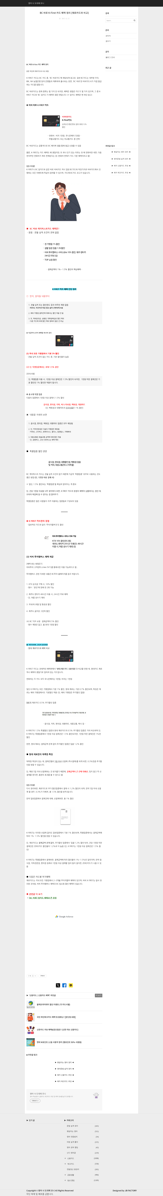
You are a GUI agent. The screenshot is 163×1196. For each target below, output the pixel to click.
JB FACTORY (131, 1191)
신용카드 (83, 1158)
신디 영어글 (83, 1153)
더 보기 (98, 995)
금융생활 (83, 1174)
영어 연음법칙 (83, 1136)
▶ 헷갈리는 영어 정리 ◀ (64, 1062)
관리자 (108, 36)
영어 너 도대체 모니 (38, 1094)
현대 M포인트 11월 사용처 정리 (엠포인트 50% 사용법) (59, 1042)
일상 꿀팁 (83, 1180)
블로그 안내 (110, 57)
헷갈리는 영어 (83, 1131)
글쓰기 (108, 41)
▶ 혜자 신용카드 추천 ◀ (64, 1075)
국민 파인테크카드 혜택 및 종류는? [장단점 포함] (56, 1017)
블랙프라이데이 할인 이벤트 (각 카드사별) (53, 1005)
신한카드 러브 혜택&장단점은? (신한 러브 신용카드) (57, 1030)
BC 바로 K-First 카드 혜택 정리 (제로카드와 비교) (64, 13)
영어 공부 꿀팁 (83, 1147)
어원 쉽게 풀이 (83, 1142)
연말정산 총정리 (83, 1169)
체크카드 (83, 1163)
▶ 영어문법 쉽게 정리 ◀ (64, 1069)
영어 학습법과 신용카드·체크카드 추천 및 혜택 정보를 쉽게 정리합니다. (51, 1096)
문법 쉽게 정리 (83, 1126)
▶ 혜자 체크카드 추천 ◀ (64, 1081)
